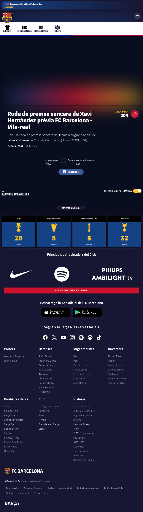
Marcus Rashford (117, 378)
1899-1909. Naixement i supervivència (81, 446)
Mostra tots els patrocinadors (71, 290)
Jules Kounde (46, 387)
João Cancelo (46, 356)
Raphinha (113, 374)
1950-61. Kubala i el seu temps (83, 435)
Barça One (9, 415)
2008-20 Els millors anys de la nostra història (84, 415)
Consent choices (41, 493)
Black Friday (10, 446)
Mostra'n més (73, 208)
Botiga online (11, 428)
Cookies (51, 488)
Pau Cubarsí (45, 369)
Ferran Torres (115, 356)
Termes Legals (12, 488)
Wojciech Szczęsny (14, 356)
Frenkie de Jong (82, 374)
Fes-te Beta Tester (13, 442)
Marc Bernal (79, 382)
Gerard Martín (46, 382)
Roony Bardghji (116, 382)
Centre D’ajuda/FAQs (113, 488)
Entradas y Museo (14, 419)
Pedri (76, 360)
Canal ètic (44, 410)
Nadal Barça (10, 451)
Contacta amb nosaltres (88, 488)
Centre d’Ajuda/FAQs (11, 435)
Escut (42, 415)
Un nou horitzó (81, 406)
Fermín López (80, 365)
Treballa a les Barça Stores (49, 426)
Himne (42, 419)
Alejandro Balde (47, 360)
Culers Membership (11, 408)
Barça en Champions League (84, 457)
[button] (135, 114)
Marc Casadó (80, 369)
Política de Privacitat (33, 488)
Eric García (44, 391)
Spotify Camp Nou (49, 406)
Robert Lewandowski (115, 363)
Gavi (75, 356)
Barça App (9, 424)
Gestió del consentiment (17, 493)
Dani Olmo (79, 378)
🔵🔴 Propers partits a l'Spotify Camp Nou (23, 6)
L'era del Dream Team (81, 426)
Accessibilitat (65, 488)
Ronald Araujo (46, 365)
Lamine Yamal (115, 369)
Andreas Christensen (45, 376)
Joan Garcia (10, 360)
